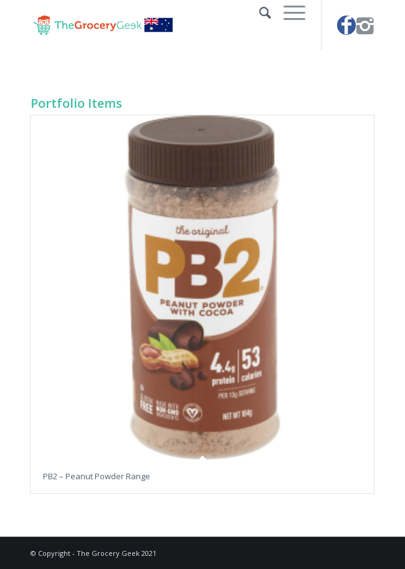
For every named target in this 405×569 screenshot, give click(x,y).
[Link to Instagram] (365, 25)
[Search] (259, 12)
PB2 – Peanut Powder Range (96, 476)
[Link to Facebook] (346, 25)
